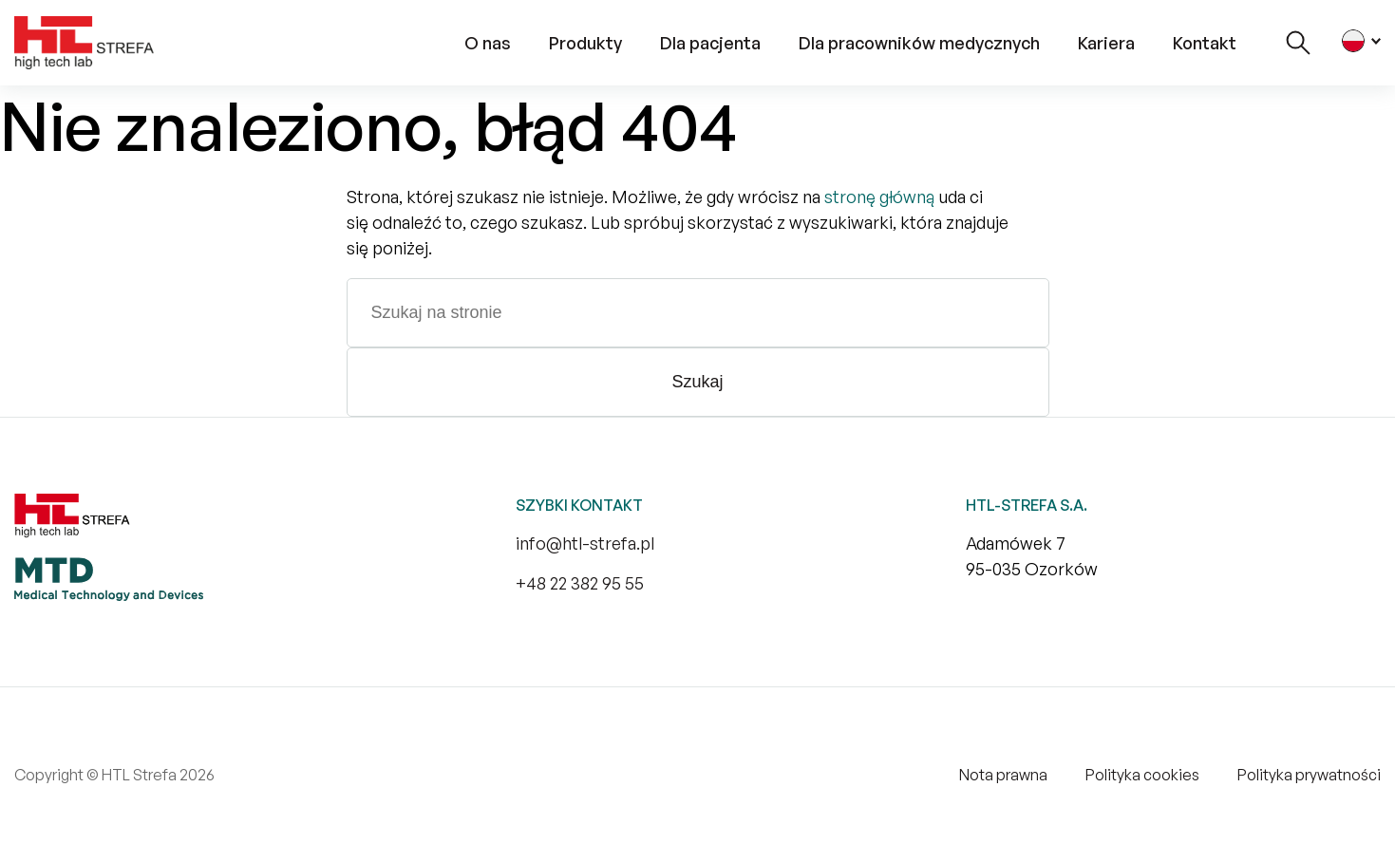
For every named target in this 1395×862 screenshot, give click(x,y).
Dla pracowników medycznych (919, 42)
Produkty (585, 42)
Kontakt (1204, 42)
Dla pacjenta (710, 42)
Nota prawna (1003, 774)
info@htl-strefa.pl (585, 543)
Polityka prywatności (1309, 774)
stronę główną (879, 196)
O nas (487, 42)
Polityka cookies (1142, 774)
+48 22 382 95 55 (580, 582)
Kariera (1106, 42)
